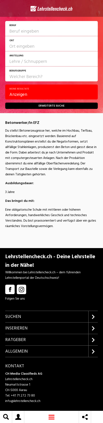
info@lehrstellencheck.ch (22, 401)
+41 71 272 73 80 (23, 395)
